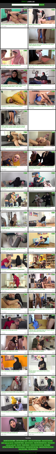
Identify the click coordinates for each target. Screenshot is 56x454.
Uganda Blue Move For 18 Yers (46, 447)
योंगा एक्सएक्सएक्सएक (32, 449)
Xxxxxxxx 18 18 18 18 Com (37, 444)
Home (20, 452)
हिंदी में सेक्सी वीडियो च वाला (21, 440)
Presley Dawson (25, 444)
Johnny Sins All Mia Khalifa (34, 440)
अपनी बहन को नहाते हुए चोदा (8, 447)
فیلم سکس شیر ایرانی (11, 444)
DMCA (27, 452)
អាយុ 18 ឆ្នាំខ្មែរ (47, 444)
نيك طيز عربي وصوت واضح (7, 442)
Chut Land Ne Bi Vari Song (32, 447)
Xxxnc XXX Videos (23, 449)
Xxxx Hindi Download (20, 447)
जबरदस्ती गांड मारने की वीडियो (9, 440)
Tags (24, 452)
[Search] (25, 5)
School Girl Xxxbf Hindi (47, 440)
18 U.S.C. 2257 (33, 452)
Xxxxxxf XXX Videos (19, 442)
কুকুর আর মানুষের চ (29, 442)
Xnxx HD (19, 444)
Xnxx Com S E (51, 442)
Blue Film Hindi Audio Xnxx (40, 442)
